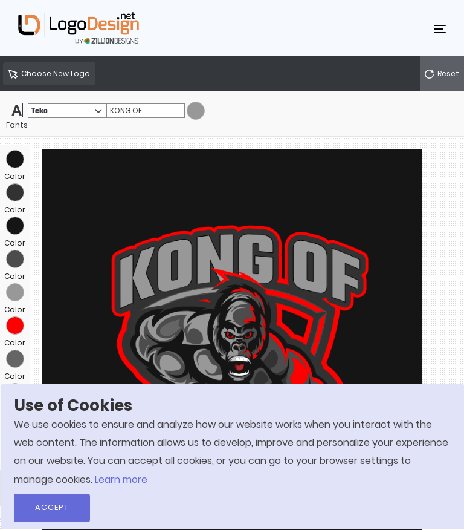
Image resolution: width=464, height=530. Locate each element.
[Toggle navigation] (440, 28)
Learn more (121, 479)
